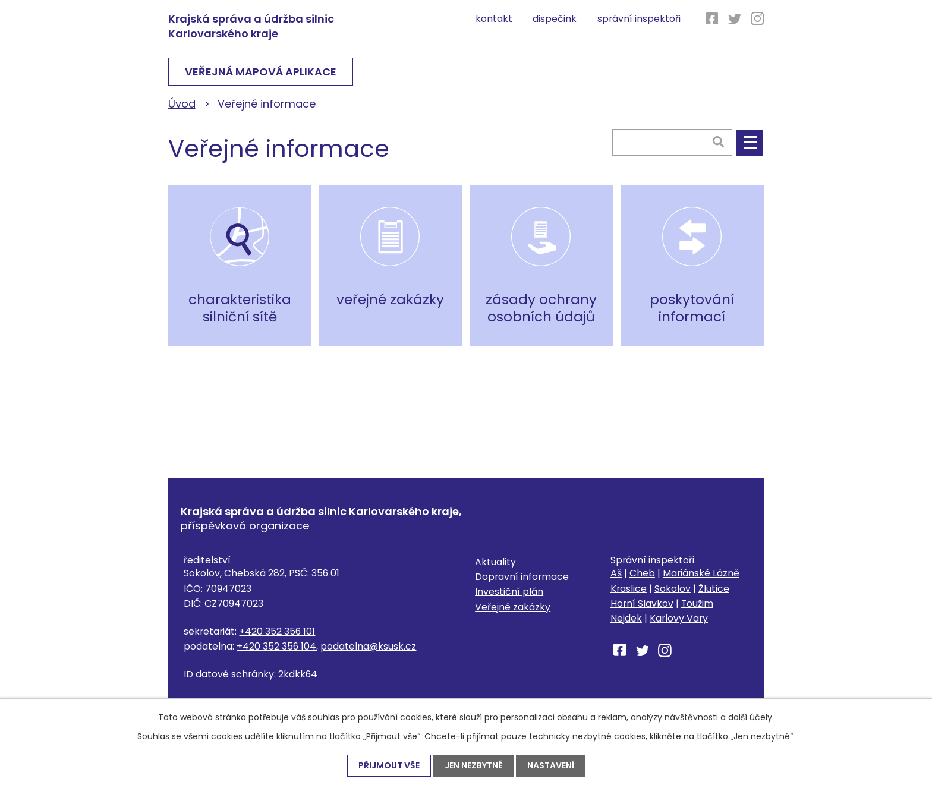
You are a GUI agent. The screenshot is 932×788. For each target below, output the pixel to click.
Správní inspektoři (639, 19)
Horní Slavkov (641, 603)
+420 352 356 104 (276, 646)
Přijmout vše (389, 765)
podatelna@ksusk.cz (368, 646)
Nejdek (626, 618)
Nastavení (550, 765)
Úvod (182, 103)
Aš (616, 573)
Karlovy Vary (679, 618)
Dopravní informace (522, 577)
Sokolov (672, 588)
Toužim (697, 603)
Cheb (642, 573)
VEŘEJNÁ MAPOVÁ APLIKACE (260, 71)
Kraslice (628, 588)
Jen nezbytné (473, 765)
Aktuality (495, 562)
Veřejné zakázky (512, 607)
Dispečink (555, 19)
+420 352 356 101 (277, 631)
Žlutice (713, 588)
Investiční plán (509, 591)
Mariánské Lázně (701, 573)
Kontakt (494, 19)
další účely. (751, 717)
